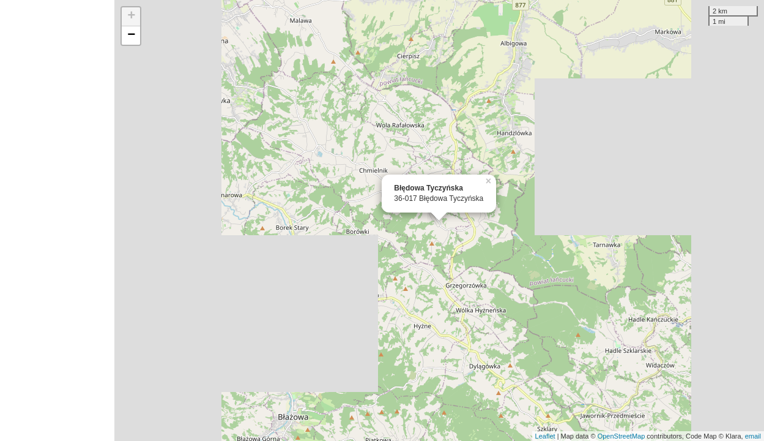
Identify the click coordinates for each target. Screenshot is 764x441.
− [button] (131, 35)
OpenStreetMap (621, 436)
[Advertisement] (57, 220)
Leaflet (545, 436)
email (753, 436)
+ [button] (131, 16)
